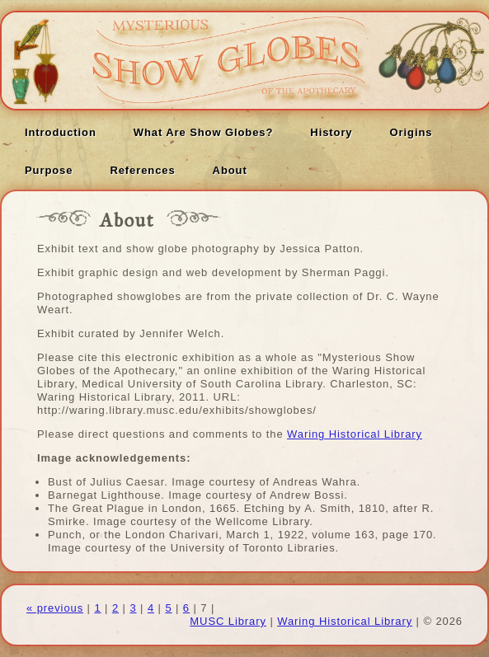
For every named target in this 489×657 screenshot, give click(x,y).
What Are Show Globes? (204, 132)
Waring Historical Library (354, 434)
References (142, 170)
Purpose (49, 170)
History (331, 132)
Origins (411, 132)
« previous (54, 608)
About (230, 170)
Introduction (60, 132)
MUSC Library (228, 621)
